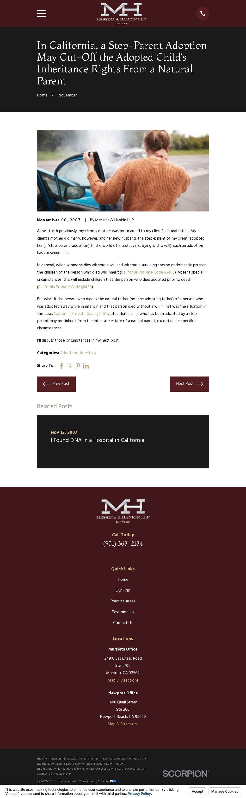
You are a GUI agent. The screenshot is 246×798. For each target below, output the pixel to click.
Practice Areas (123, 601)
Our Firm (123, 590)
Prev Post (56, 384)
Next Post (189, 384)
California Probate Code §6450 (65, 287)
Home (123, 579)
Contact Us (123, 623)
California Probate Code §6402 (148, 272)
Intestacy (88, 353)
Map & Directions (123, 680)
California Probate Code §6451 (80, 314)
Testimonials (123, 612)
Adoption (68, 353)
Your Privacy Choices (97, 781)
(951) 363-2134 (123, 543)
